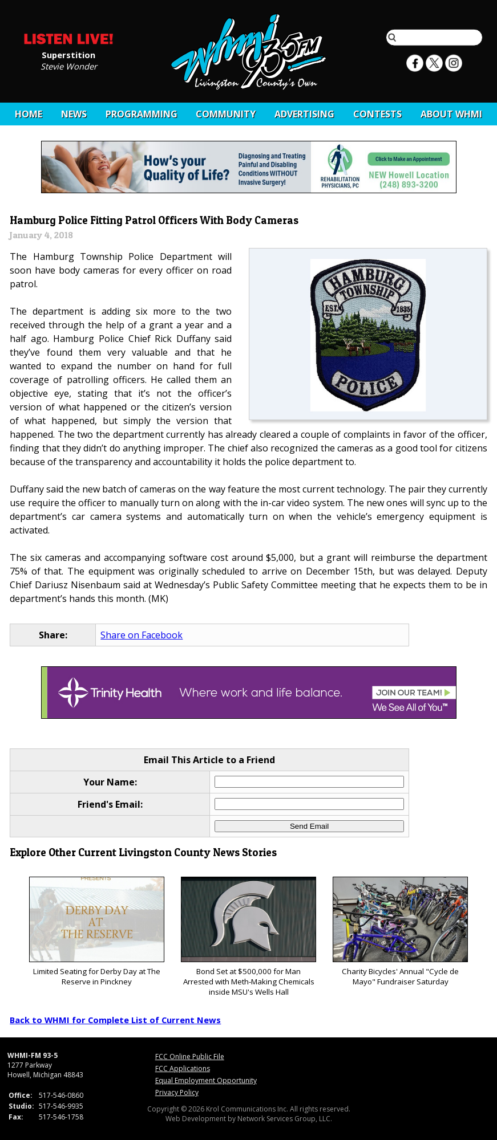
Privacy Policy (177, 1092)
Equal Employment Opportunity (206, 1080)
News (74, 114)
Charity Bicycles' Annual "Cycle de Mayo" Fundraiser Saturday (400, 932)
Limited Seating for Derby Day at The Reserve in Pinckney (96, 932)
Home (28, 114)
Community (226, 114)
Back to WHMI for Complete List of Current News (115, 1019)
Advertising (304, 114)
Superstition (68, 54)
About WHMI (451, 114)
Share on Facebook (141, 635)
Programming (141, 114)
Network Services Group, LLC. (284, 1118)
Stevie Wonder (69, 65)
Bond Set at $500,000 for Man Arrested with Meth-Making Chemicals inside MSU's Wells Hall (248, 937)
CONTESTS (377, 114)
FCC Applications (182, 1068)
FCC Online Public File (189, 1056)
